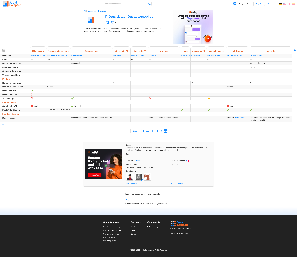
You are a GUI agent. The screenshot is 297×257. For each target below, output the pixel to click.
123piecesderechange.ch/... (58, 55)
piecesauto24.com (198, 55)
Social (182, 224)
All (85, 11)
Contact (134, 234)
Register (259, 4)
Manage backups (177, 183)
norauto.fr (152, 55)
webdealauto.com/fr (234, 55)
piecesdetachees (216, 51)
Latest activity (152, 227)
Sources (129, 154)
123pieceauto (38, 51)
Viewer (128, 164)
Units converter (109, 237)
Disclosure (135, 227)
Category (129, 160)
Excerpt (129, 145)
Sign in (271, 4)
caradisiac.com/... (241, 118)
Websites (92, 11)
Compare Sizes (244, 4)
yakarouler (271, 51)
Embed (146, 131)
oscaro (185, 51)
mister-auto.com (137, 55)
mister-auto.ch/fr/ (120, 55)
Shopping (102, 11)
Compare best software (112, 230)
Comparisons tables (111, 234)
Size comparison (109, 241)
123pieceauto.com (38, 55)
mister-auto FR (139, 51)
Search (149, 4)
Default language (178, 160)
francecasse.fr (91, 51)
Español (293, 4)
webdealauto (238, 51)
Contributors (131, 171)
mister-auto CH (121, 51)
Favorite (107, 22)
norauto (164, 51)
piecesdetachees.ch (215, 55)
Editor (173, 164)
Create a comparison (234, 4)
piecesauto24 (198, 51)
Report (135, 131)
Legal (133, 230)
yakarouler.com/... (257, 55)
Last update (131, 168)
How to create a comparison (114, 227)
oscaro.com (185, 55)
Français (289, 4)
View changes (131, 183)
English (284, 4)
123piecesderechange (58, 51)
